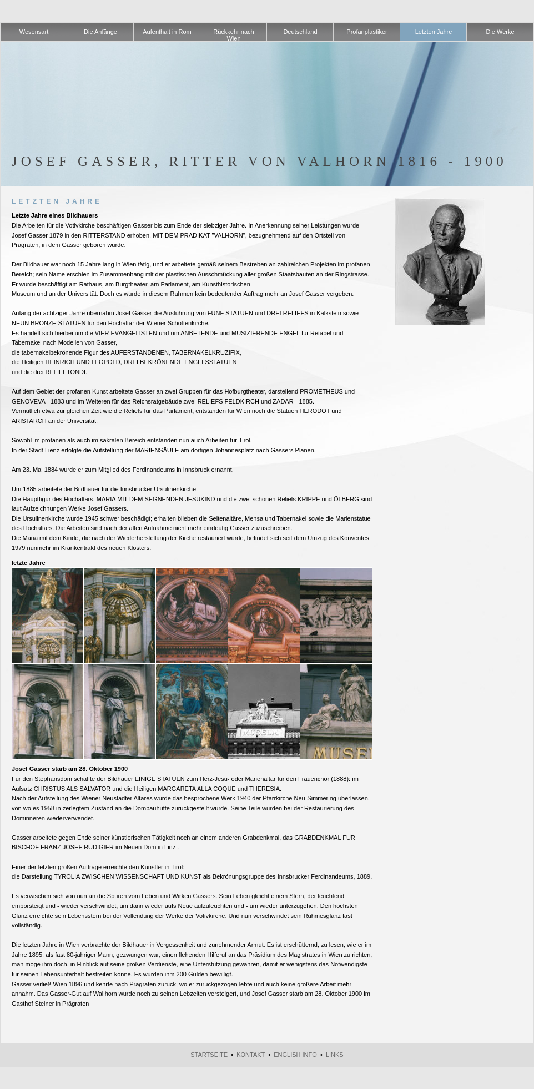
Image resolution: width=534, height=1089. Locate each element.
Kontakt (250, 1054)
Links (335, 1054)
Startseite (209, 1054)
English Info (295, 1054)
